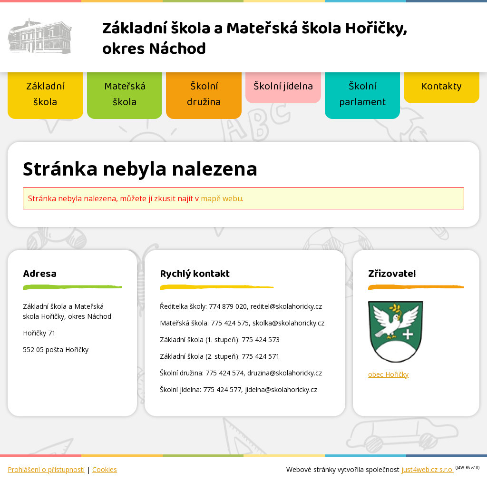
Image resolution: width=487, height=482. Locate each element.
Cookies (104, 469)
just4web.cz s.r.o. (427, 469)
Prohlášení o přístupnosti (46, 469)
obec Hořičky (388, 374)
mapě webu (221, 198)
